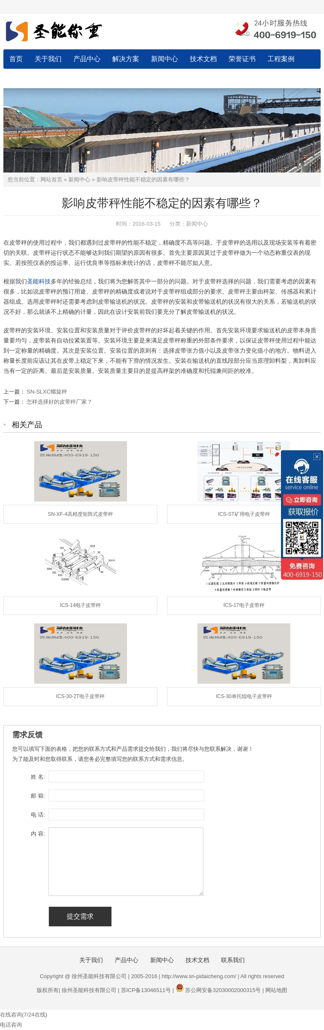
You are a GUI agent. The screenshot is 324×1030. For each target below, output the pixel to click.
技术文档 (203, 58)
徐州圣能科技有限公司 (89, 990)
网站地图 (276, 990)
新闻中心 (164, 58)
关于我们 (48, 58)
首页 (16, 58)
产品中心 (86, 58)
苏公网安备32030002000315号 (223, 990)
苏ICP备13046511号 (146, 990)
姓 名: (38, 777)
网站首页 (51, 179)
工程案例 (280, 58)
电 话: (38, 815)
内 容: (38, 833)
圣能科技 (39, 281)
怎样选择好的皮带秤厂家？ (59, 402)
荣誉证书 (242, 58)
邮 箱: (38, 796)
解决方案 (125, 58)
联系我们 (22, 78)
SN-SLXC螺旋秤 (47, 391)
